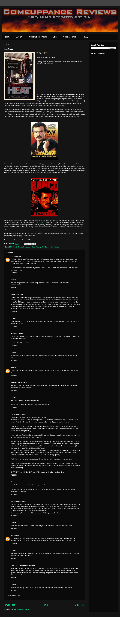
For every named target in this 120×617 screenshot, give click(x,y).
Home (8, 37)
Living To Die (39, 222)
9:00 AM (14, 590)
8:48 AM (14, 578)
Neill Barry (45, 247)
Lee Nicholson (16, 415)
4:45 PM (14, 376)
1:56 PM (14, 346)
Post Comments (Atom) (21, 610)
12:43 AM (14, 273)
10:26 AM (14, 311)
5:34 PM (14, 408)
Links (55, 37)
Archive (19, 37)
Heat (15, 247)
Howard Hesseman (24, 247)
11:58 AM (14, 326)
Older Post (80, 605)
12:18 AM (14, 543)
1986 (11, 247)
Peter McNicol (54, 247)
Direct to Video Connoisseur (21, 565)
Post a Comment (14, 595)
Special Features (71, 37)
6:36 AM (14, 558)
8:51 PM (14, 516)
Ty (11, 280)
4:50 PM (14, 391)
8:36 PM (14, 494)
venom (13, 256)
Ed (12, 367)
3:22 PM (14, 361)
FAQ (86, 37)
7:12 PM (14, 475)
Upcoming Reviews (38, 37)
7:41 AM (14, 288)
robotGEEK (15, 295)
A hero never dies (17, 382)
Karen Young (36, 247)
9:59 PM (14, 529)
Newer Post (9, 605)
